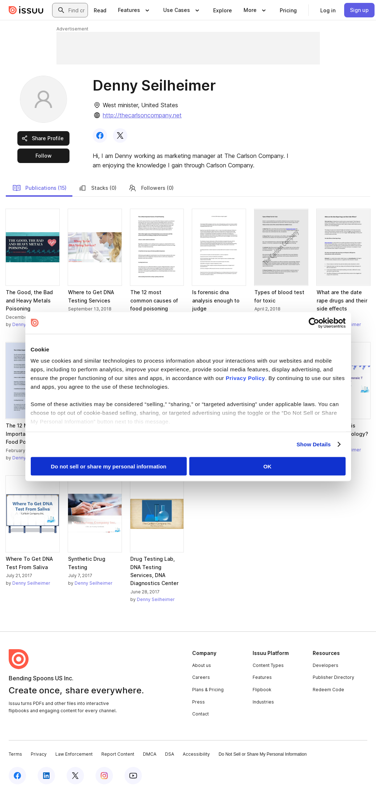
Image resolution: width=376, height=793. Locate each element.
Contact (200, 714)
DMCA (149, 754)
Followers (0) (151, 188)
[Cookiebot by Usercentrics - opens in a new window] (314, 322)
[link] (100, 10)
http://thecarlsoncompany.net (142, 115)
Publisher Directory (333, 677)
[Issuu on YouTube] (133, 775)
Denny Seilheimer (31, 583)
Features (262, 677)
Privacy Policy (245, 378)
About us (201, 665)
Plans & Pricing (208, 689)
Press (198, 702)
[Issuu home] (26, 10)
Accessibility (196, 754)
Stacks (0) (97, 188)
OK (267, 466)
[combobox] (76, 10)
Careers (201, 677)
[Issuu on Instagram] (104, 775)
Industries (263, 702)
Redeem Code (328, 689)
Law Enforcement (74, 754)
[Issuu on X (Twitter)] (75, 775)
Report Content (117, 754)
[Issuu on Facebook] (17, 775)
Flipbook (262, 689)
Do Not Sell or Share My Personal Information (263, 754)
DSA (169, 754)
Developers (325, 665)
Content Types (268, 665)
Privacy (39, 754)
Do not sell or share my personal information (108, 466)
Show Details (314, 444)
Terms (15, 754)
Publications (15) (39, 188)
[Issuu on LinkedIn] (46, 775)
